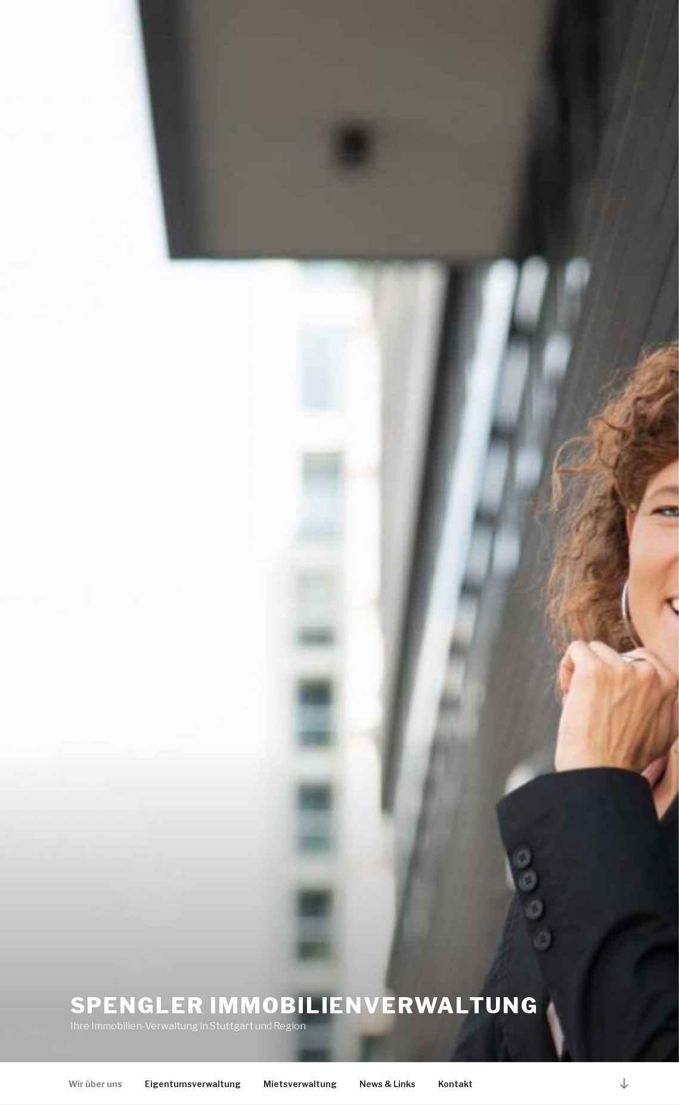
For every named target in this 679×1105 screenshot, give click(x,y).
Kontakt (455, 1084)
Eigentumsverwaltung (193, 1084)
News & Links (387, 1084)
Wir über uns (95, 1084)
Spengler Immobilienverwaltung (305, 1005)
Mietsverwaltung (300, 1084)
